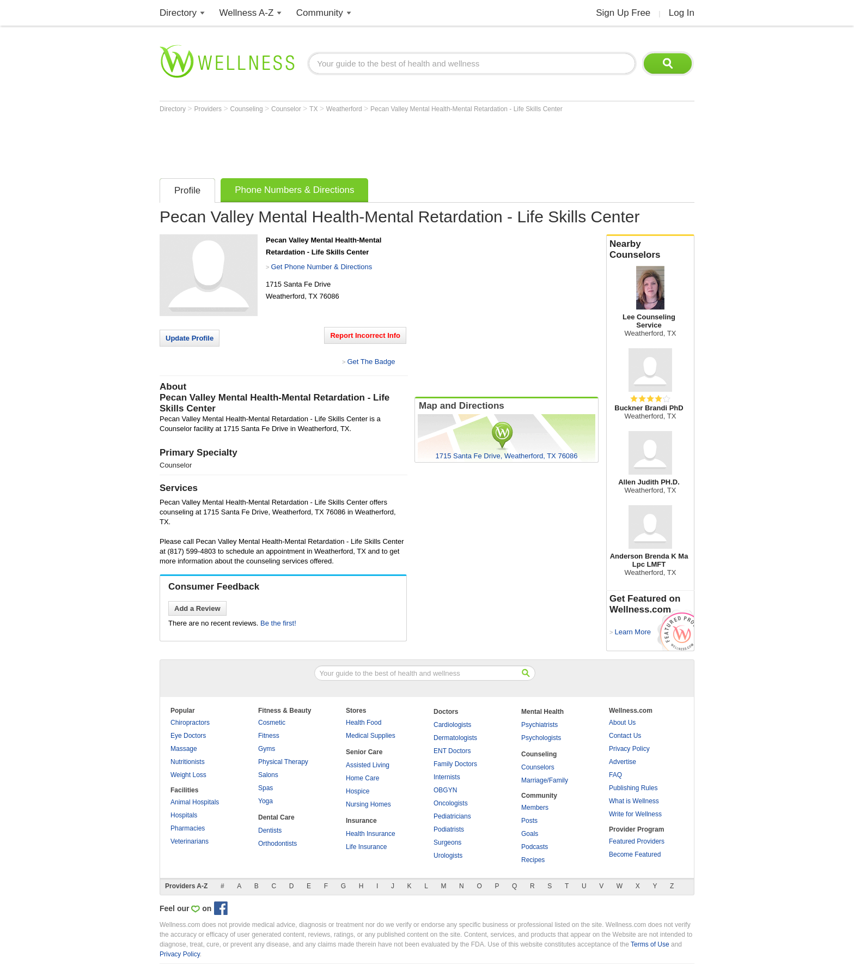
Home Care (362, 778)
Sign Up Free (623, 13)
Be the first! (278, 623)
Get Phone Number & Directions (321, 267)
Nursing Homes (368, 804)
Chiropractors (190, 722)
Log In (681, 13)
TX (314, 109)
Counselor (287, 109)
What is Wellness (634, 801)
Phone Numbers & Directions (294, 190)
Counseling (247, 109)
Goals (529, 834)
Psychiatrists (539, 725)
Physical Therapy (283, 762)
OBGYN (445, 790)
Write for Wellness (635, 814)
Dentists (270, 830)
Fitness (268, 735)
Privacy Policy (629, 749)
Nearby (650, 249)
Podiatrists (449, 829)
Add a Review (197, 608)
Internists (447, 777)
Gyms (266, 749)
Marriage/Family (544, 780)
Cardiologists (452, 725)
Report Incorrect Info (365, 335)
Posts (529, 820)
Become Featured (635, 854)
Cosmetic (271, 722)
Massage (183, 749)
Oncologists (451, 803)
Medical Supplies (370, 735)
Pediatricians (452, 816)
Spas (265, 788)
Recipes (533, 860)
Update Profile (189, 338)
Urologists (448, 855)
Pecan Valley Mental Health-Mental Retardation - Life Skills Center (466, 109)
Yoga (265, 801)
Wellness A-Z (246, 13)
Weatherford (345, 109)
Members (534, 807)
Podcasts (534, 847)
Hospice (357, 791)
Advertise (622, 762)
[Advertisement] (358, 142)
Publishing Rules (633, 788)
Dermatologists (455, 738)
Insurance (361, 820)
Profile (187, 190)
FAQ (615, 775)
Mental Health (542, 712)
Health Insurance (370, 834)
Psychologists (541, 738)
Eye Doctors (188, 735)
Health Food (363, 722)
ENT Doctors (452, 751)
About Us (622, 722)
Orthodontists (277, 843)
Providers (208, 109)
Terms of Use (650, 944)
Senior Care (364, 752)
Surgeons (447, 842)
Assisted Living (367, 765)
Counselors (537, 767)
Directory (178, 13)
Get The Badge (371, 361)
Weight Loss (188, 775)
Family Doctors (455, 764)
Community (319, 13)
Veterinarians (189, 841)
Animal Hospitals (194, 802)
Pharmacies (187, 828)
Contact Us (625, 735)
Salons (268, 775)
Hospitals (183, 815)
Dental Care (276, 817)
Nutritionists (187, 762)
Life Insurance (366, 847)
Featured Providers (636, 841)
